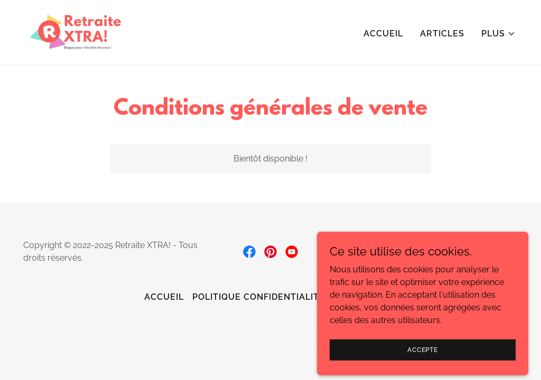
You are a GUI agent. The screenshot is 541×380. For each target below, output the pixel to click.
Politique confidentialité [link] (258, 297)
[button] (498, 33)
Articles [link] (442, 33)
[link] (75, 32)
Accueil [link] (383, 33)
